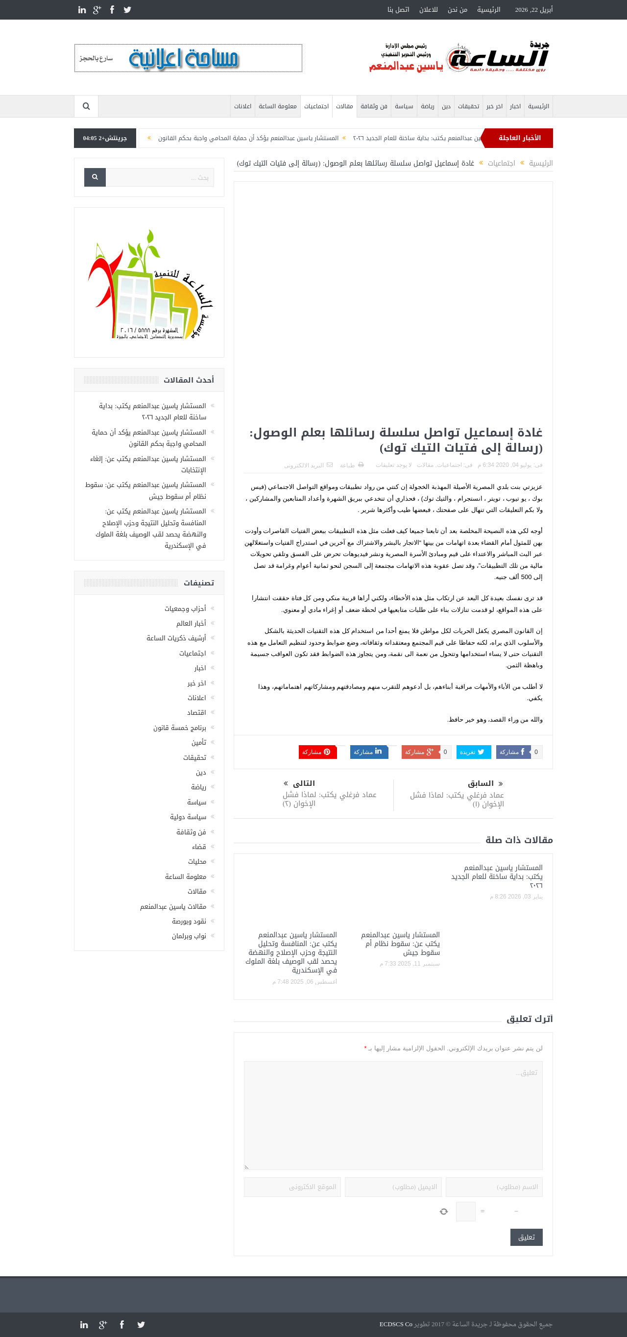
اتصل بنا (398, 9)
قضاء (199, 847)
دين (446, 106)
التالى (299, 783)
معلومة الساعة (278, 106)
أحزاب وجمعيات (185, 609)
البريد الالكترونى (308, 465)
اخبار (515, 106)
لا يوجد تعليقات (394, 465)
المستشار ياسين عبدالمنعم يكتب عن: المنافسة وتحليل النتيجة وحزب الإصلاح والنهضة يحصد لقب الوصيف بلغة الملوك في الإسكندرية (291, 952)
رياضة (427, 106)
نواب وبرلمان (189, 936)
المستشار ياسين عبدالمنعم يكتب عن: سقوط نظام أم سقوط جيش (400, 943)
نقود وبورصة (189, 921)
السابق (485, 784)
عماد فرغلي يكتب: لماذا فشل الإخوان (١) (457, 799)
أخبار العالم (191, 623)
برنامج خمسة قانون (179, 728)
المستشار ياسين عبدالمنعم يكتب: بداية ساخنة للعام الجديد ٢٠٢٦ (415, 138)
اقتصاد (196, 712)
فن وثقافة (374, 106)
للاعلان (428, 9)
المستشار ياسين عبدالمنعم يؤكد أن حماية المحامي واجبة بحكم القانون (229, 138)
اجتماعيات (316, 106)
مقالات (344, 106)
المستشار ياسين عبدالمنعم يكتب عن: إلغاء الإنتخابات (148, 464)
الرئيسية (489, 9)
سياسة (404, 106)
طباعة (351, 465)
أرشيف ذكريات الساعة (176, 638)
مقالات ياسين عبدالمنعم (173, 906)
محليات (197, 861)
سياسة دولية (188, 817)
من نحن (457, 9)
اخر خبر (494, 106)
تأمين (199, 742)
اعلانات (242, 106)
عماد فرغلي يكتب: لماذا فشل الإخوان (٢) (330, 799)
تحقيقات (468, 106)
